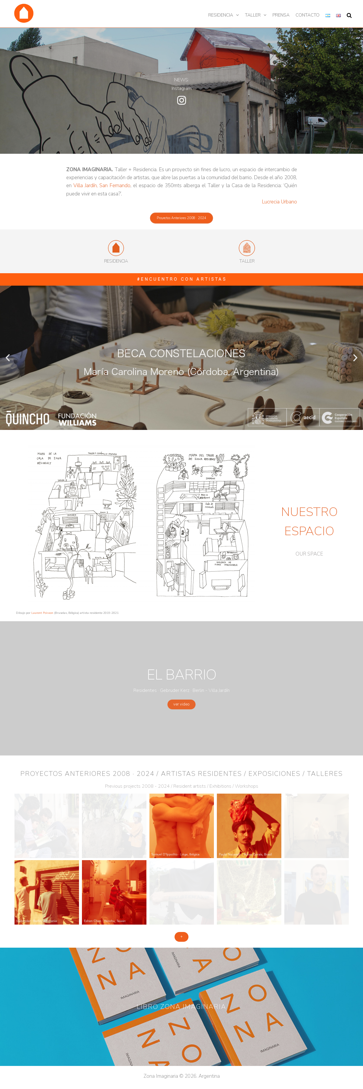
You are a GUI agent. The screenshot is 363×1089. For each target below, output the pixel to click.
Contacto (308, 15)
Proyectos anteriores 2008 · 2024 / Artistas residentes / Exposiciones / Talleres (181, 773)
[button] (181, 218)
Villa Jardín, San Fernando (101, 185)
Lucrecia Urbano (279, 201)
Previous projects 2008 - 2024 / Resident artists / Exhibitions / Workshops (181, 786)
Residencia (220, 15)
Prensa (281, 15)
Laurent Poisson (42, 613)
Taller (253, 15)
